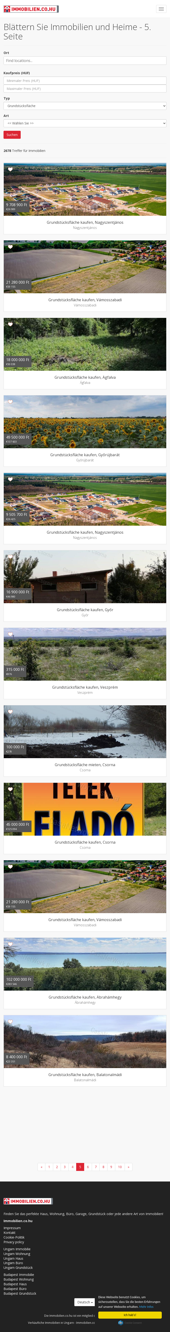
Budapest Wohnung (19, 1279)
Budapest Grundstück (20, 1293)
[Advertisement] (85, 1125)
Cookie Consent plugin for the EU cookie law (130, 1322)
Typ (7, 98)
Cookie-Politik (14, 1237)
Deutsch (85, 1302)
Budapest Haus (15, 1284)
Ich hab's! (130, 1315)
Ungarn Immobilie (17, 1249)
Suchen (12, 134)
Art (6, 115)
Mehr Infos (146, 1307)
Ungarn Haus (13, 1258)
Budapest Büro (15, 1288)
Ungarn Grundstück (18, 1267)
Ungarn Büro (13, 1263)
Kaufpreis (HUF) (17, 73)
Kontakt (10, 1232)
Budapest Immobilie (19, 1274)
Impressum (12, 1228)
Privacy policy (14, 1242)
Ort (6, 52)
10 (120, 1167)
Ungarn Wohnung (17, 1253)
